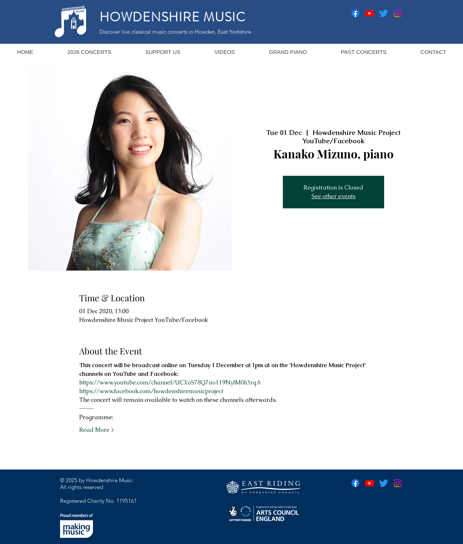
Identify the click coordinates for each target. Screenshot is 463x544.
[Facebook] (355, 13)
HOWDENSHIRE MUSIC (172, 17)
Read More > (96, 430)
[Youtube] (369, 13)
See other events (333, 196)
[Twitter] (383, 13)
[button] (89, 52)
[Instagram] (397, 13)
